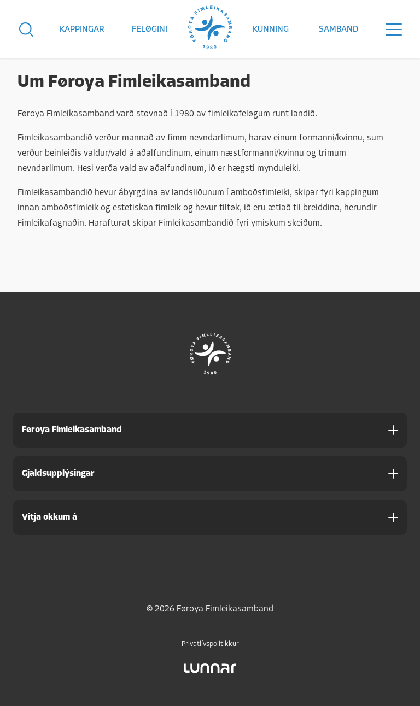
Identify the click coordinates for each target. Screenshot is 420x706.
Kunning (271, 29)
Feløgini (149, 29)
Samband (338, 29)
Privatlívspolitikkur (210, 644)
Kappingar (82, 29)
